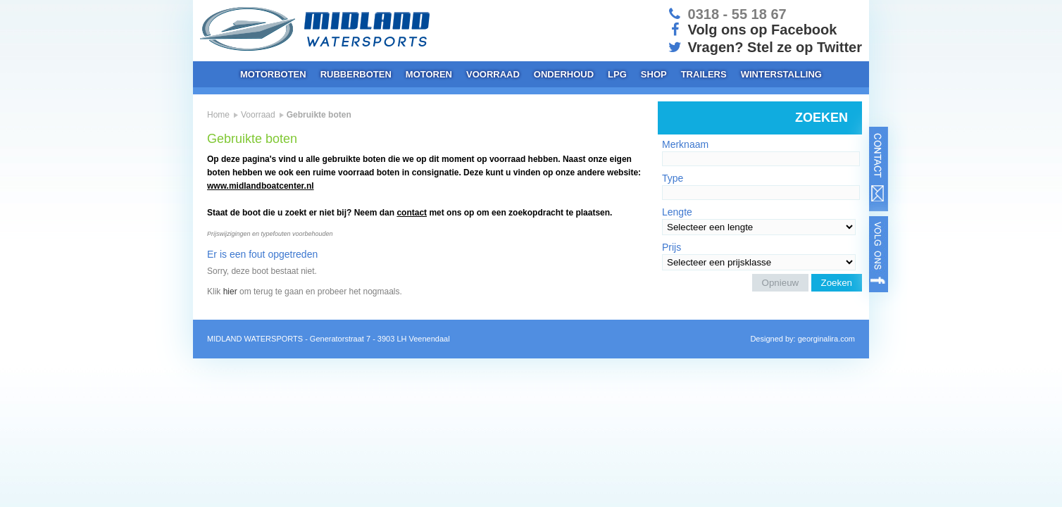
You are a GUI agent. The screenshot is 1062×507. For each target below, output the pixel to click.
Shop (654, 74)
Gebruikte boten (319, 115)
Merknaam (685, 144)
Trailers (704, 74)
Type (672, 178)
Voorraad (493, 74)
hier (230, 291)
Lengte (677, 212)
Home (218, 115)
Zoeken (836, 282)
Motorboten (273, 74)
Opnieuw (780, 282)
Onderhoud (564, 74)
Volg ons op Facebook (751, 29)
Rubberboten (356, 74)
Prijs (671, 247)
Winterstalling (781, 74)
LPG (617, 74)
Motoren (429, 74)
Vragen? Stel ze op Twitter (764, 47)
